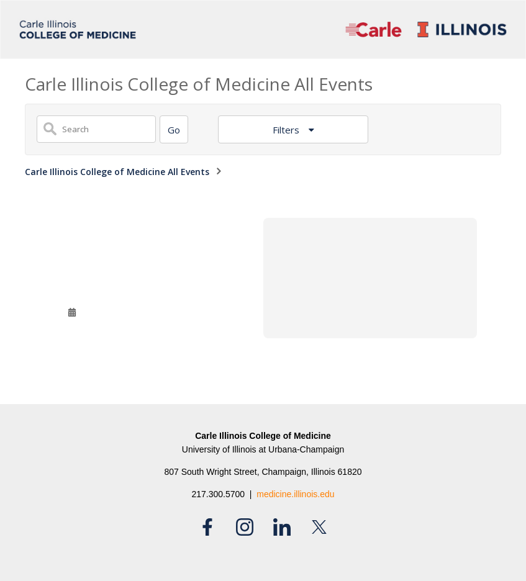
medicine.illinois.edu (295, 494)
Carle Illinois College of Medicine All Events (117, 172)
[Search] (174, 129)
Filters (287, 130)
